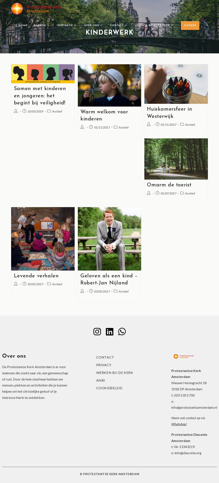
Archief (57, 111)
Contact (105, 357)
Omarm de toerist (169, 185)
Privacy (103, 365)
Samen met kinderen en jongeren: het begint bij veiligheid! (40, 96)
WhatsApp (178, 424)
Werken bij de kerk (114, 372)
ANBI (100, 380)
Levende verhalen (36, 276)
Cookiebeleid (109, 388)
